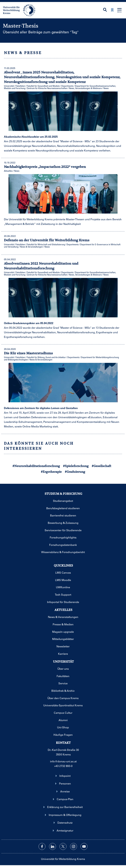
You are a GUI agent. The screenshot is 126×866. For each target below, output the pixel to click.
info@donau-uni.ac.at (63, 761)
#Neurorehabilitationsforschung (36, 466)
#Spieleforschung (76, 466)
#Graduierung (75, 472)
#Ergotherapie (51, 472)
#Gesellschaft (101, 466)
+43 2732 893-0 (63, 766)
